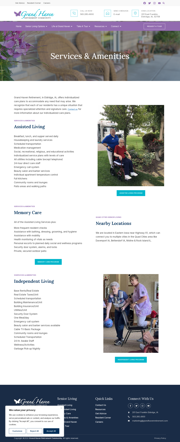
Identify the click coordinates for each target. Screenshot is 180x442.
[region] (34, 421)
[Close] (61, 408)
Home (18, 26)
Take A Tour (84, 26)
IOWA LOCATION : (148, 11)
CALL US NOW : (86, 11)
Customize (17, 431)
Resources (101, 26)
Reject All (34, 431)
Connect (116, 26)
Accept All (51, 431)
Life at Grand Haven (62, 26)
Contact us (73, 109)
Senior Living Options (36, 26)
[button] (163, 3)
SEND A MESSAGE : (121, 11)
